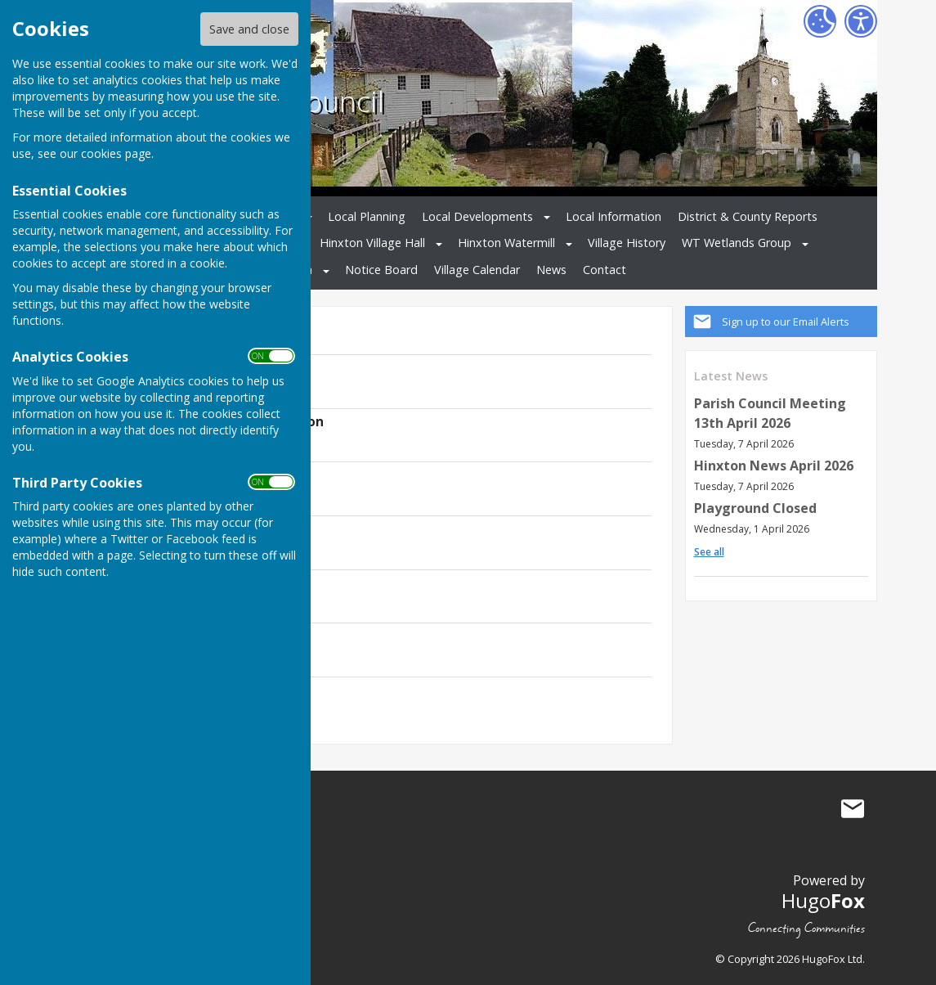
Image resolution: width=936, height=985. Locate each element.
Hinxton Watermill (506, 242)
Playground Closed (755, 508)
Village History (626, 242)
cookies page (116, 153)
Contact (604, 269)
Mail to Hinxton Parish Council (852, 809)
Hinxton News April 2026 (773, 466)
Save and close (249, 29)
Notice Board (381, 269)
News (551, 269)
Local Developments (477, 216)
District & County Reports (747, 216)
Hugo (823, 900)
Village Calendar (477, 269)
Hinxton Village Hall (372, 242)
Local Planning (366, 216)
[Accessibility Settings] (860, 21)
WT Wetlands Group (736, 242)
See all (709, 552)
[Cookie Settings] (820, 21)
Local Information (613, 216)
